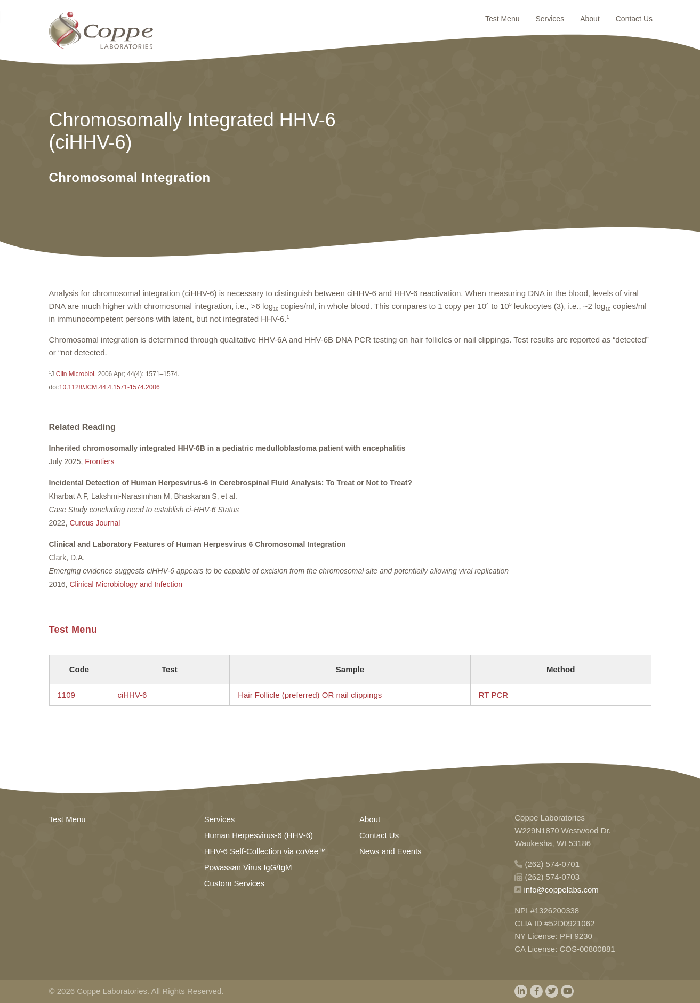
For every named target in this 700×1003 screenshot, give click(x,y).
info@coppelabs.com (561, 889)
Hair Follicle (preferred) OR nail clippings (310, 694)
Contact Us (634, 18)
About (590, 18)
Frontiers (99, 461)
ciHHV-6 (132, 694)
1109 (66, 694)
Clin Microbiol (74, 374)
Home (101, 30)
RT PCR (493, 694)
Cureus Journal (94, 523)
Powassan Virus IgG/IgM (248, 867)
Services (549, 18)
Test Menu (502, 18)
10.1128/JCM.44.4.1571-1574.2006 (109, 387)
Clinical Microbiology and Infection (125, 584)
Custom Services (234, 883)
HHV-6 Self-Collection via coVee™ (265, 851)
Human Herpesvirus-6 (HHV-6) (258, 835)
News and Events (390, 851)
